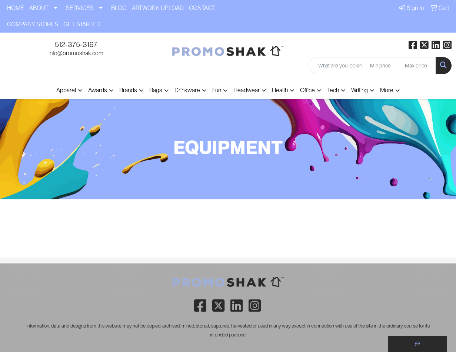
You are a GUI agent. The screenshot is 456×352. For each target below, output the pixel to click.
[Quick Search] (337, 65)
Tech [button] (333, 90)
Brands (128, 90)
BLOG (119, 7)
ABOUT (39, 7)
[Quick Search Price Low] (383, 65)
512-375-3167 (76, 44)
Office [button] (307, 90)
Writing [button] (359, 90)
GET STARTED (81, 24)
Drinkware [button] (187, 90)
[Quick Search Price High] (418, 65)
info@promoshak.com (76, 53)
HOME (15, 7)
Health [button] (280, 90)
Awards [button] (97, 90)
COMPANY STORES (32, 24)
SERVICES (80, 7)
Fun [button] (216, 90)
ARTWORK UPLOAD (158, 7)
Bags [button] (155, 90)
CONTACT (202, 7)
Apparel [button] (66, 90)
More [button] (386, 90)
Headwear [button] (246, 90)
